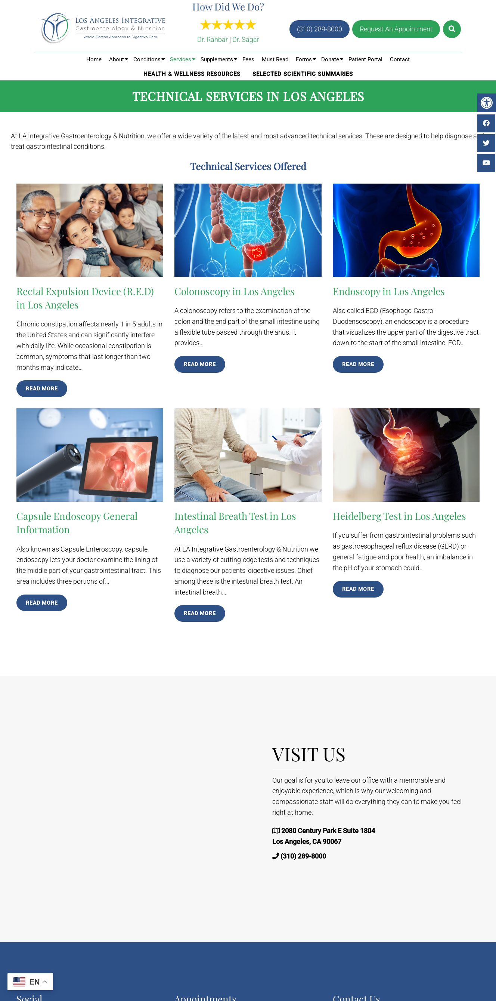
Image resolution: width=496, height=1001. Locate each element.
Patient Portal (365, 59)
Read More (42, 389)
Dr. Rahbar (212, 39)
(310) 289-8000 (319, 29)
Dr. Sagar (245, 39)
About (116, 59)
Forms (304, 59)
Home (94, 59)
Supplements (217, 59)
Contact (400, 59)
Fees (248, 59)
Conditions (147, 59)
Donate (330, 59)
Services (180, 59)
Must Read (275, 59)
